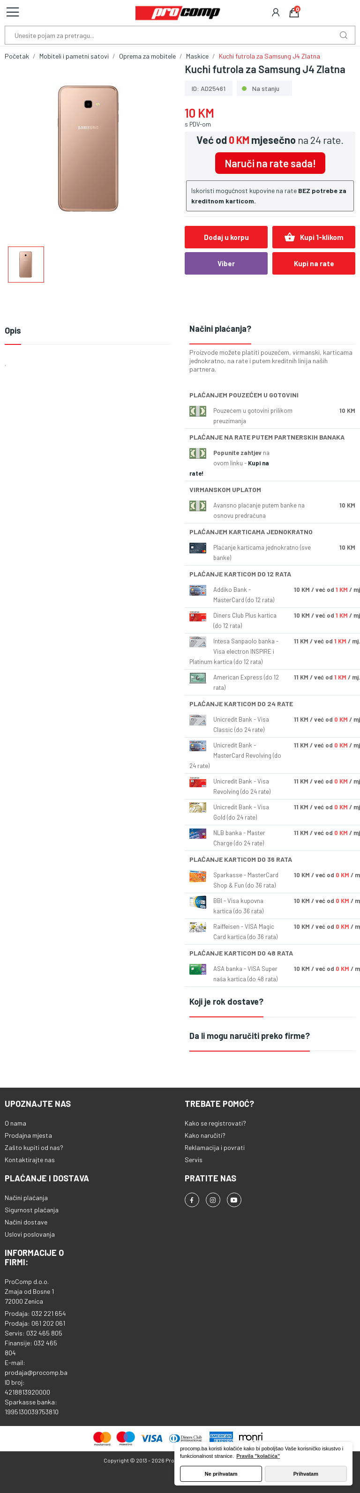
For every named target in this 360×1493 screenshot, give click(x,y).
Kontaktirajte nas (30, 1160)
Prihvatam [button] (305, 1474)
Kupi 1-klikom (314, 237)
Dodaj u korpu (226, 237)
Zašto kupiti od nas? (34, 1147)
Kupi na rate (314, 263)
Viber (226, 263)
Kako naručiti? (205, 1135)
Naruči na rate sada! (270, 163)
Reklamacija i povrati (215, 1147)
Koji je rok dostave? (226, 1001)
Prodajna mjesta (28, 1135)
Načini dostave (26, 1222)
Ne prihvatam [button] (221, 1474)
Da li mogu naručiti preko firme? (249, 1035)
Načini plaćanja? (220, 328)
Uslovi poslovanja (30, 1234)
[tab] (272, 329)
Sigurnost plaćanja (32, 1210)
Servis (193, 1160)
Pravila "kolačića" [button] (258, 1456)
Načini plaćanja (26, 1198)
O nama (15, 1123)
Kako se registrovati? (215, 1123)
